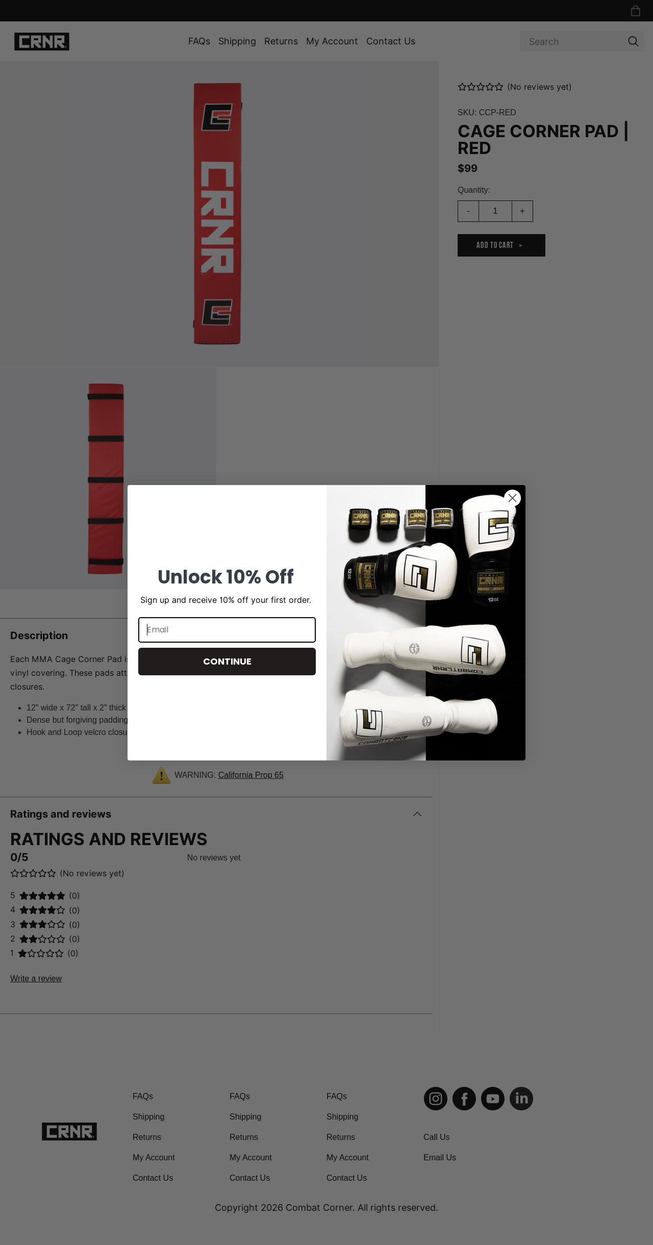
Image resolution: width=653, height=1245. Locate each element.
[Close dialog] (512, 498)
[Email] (227, 630)
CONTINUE (227, 661)
